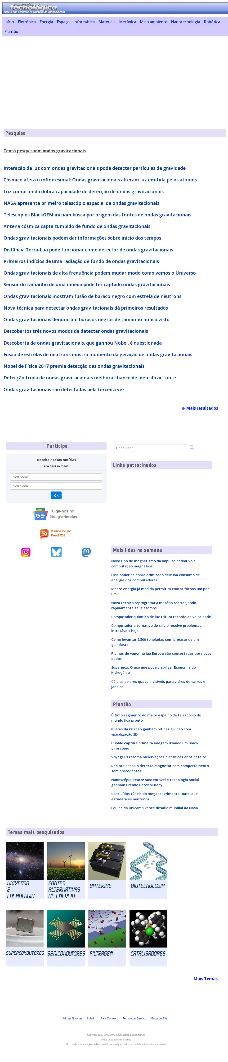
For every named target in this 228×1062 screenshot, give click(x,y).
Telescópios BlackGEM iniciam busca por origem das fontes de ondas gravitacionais (97, 215)
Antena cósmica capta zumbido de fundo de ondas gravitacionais (77, 226)
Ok (56, 495)
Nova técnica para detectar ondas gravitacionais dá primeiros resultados (86, 308)
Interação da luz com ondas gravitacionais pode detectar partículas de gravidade (95, 168)
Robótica (212, 21)
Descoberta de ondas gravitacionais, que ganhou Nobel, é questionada (83, 343)
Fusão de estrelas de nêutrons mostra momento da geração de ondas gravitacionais (98, 354)
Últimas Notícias (72, 1018)
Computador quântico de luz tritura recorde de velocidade (161, 616)
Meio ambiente (153, 21)
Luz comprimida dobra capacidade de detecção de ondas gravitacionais (84, 192)
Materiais (106, 21)
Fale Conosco (109, 1018)
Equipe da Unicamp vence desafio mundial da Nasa (154, 807)
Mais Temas (205, 978)
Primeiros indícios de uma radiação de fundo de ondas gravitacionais (81, 261)
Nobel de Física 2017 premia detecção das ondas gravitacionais (74, 366)
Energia (46, 21)
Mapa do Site (159, 1018)
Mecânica (127, 21)
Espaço (63, 21)
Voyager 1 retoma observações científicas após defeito (158, 757)
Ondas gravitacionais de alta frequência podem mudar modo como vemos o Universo (100, 273)
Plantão (11, 31)
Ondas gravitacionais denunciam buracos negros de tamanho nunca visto (87, 319)
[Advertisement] (115, 73)
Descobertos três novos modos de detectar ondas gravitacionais (76, 331)
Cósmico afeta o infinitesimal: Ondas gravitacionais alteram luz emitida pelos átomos (100, 180)
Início (9, 21)
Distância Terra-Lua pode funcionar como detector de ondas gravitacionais (88, 250)
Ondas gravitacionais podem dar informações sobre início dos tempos (82, 238)
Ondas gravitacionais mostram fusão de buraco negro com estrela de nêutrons (92, 296)
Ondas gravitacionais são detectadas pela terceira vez (64, 389)
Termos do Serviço (134, 1018)
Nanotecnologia (185, 21)
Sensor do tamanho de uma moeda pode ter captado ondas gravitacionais (87, 284)
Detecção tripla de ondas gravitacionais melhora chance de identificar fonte (90, 378)
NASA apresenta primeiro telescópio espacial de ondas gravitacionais (81, 203)
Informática (84, 21)
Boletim (91, 1018)
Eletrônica (27, 21)
